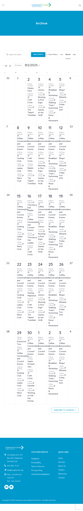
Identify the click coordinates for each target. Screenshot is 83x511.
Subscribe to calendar (64, 417)
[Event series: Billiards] (65, 102)
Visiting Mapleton (31, 301)
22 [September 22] (19, 271)
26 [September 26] (61, 271)
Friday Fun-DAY (62, 114)
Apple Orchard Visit (30, 371)
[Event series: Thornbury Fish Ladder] (33, 210)
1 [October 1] (38, 339)
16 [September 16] (29, 203)
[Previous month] (6, 73)
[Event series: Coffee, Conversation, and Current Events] (18, 143)
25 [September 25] (51, 271)
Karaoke (30, 392)
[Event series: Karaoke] (33, 390)
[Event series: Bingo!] (60, 95)
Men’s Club (19, 186)
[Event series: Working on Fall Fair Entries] (33, 398)
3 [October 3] (60, 339)
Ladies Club (20, 176)
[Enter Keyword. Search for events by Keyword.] (16, 53)
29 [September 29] (19, 339)
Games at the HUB (41, 120)
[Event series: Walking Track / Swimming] (54, 107)
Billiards (62, 104)
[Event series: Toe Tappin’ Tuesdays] (33, 114)
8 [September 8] (18, 134)
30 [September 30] (29, 339)
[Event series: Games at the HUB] (44, 115)
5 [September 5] (60, 86)
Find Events (35, 54)
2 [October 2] (50, 339)
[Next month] (10, 73)
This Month (18, 72)
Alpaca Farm (30, 96)
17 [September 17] (40, 203)
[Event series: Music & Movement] (54, 120)
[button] (80, 5)
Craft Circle (30, 108)
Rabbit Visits (30, 176)
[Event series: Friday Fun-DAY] (65, 109)
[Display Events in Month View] (67, 53)
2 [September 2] (28, 86)
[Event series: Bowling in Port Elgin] (44, 102)
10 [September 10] (40, 134)
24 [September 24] (40, 271)
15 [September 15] (19, 203)
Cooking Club (20, 166)
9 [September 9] (28, 134)
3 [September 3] (39, 86)
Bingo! (62, 97)
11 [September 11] (50, 134)
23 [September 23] (29, 271)
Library (41, 97)
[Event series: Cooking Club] (18, 163)
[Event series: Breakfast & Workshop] (49, 95)
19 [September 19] (61, 203)
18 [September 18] (50, 203)
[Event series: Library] (39, 95)
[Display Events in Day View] (74, 53)
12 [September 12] (61, 134)
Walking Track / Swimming (53, 112)
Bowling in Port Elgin (41, 107)
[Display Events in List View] (62, 53)
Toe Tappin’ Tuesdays (31, 120)
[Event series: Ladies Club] (23, 173)
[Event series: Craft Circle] (28, 105)
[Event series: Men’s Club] (23, 183)
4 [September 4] (50, 86)
